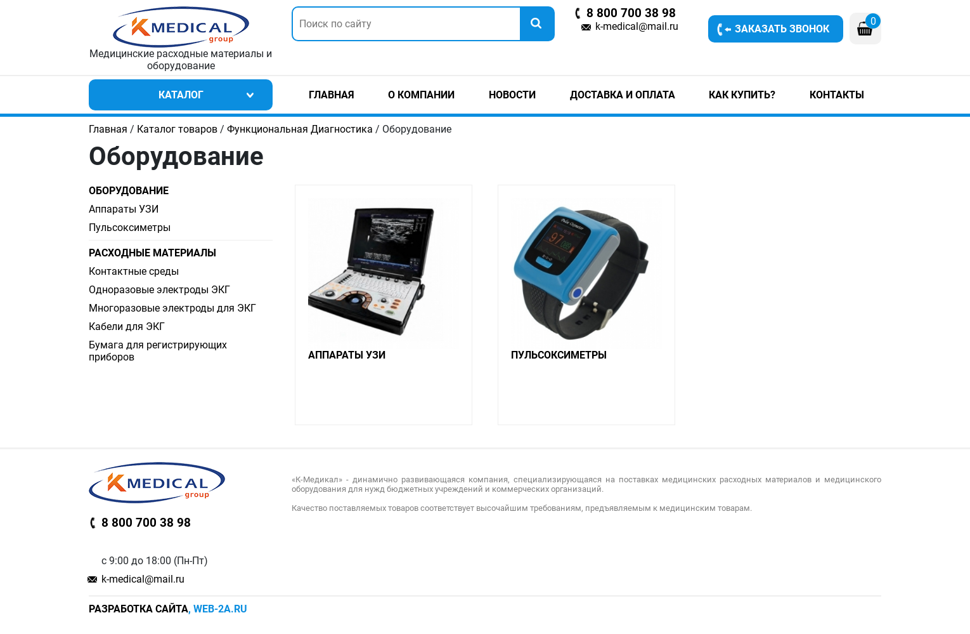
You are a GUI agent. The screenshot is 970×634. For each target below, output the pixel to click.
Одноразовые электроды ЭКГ (159, 290)
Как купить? (742, 95)
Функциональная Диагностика (300, 129)
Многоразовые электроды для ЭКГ (172, 308)
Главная (331, 95)
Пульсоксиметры (130, 227)
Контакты (837, 95)
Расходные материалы (152, 253)
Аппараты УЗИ (123, 209)
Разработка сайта (138, 609)
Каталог (181, 95)
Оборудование (129, 191)
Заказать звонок (782, 29)
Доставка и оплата (622, 95)
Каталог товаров (177, 129)
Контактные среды (134, 271)
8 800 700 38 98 (631, 13)
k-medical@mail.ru (636, 26)
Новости (512, 95)
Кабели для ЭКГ (127, 326)
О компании (421, 95)
